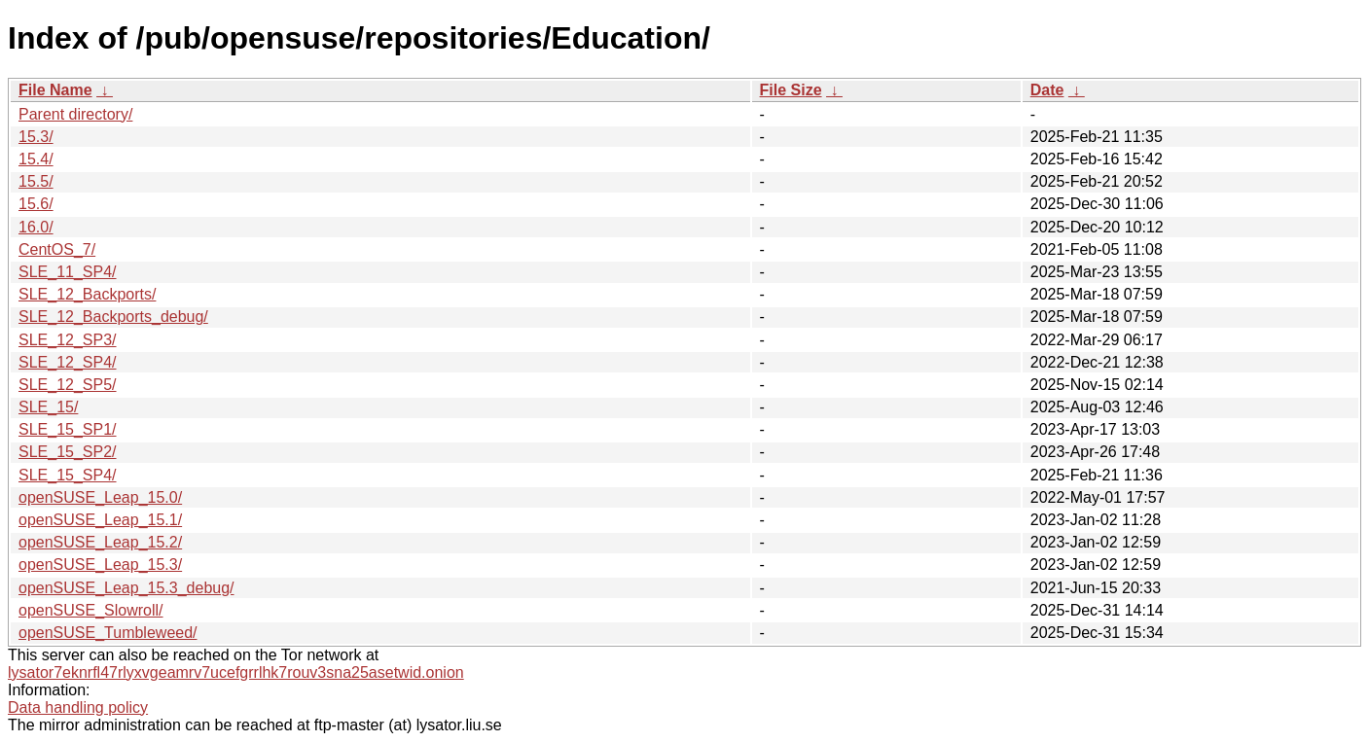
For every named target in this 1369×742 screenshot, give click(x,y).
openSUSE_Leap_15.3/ (100, 564)
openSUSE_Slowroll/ (90, 610)
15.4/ (36, 159)
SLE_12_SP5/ (67, 384)
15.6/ (36, 203)
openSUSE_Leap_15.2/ (100, 542)
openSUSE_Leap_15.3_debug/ (126, 588)
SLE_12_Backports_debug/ (113, 316)
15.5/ (36, 181)
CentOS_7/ (56, 249)
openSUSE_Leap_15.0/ (100, 497)
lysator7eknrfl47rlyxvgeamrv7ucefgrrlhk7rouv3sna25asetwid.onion (236, 672)
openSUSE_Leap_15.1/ (100, 520)
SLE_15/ (48, 407)
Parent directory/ (75, 114)
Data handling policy (78, 707)
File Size (791, 90)
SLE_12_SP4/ (67, 362)
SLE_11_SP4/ (67, 272)
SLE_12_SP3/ (67, 340)
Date (1047, 90)
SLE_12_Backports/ (87, 294)
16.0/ (36, 227)
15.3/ (36, 136)
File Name (55, 90)
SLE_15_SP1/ (67, 429)
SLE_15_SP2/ (67, 451)
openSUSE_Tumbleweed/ (108, 632)
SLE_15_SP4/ (67, 475)
